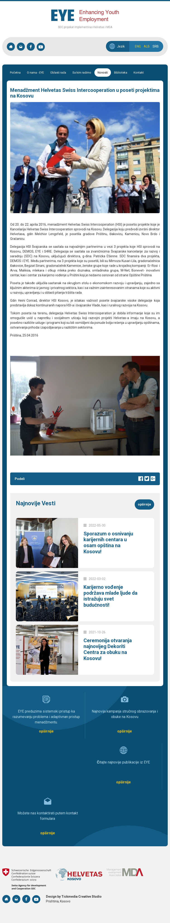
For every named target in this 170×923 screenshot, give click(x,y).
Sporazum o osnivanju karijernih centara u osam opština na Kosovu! (108, 542)
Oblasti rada (58, 72)
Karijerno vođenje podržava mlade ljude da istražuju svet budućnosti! (110, 596)
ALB (147, 46)
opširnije (144, 504)
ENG (138, 46)
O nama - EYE (35, 72)
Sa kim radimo (81, 72)
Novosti (103, 72)
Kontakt (139, 72)
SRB (156, 46)
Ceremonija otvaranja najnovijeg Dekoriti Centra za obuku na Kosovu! (108, 649)
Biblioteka (120, 72)
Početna (15, 72)
